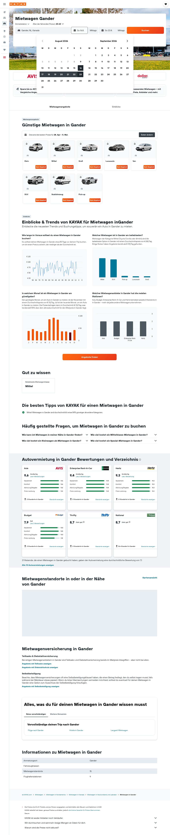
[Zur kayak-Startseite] (18, 4)
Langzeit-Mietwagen (119, 730)
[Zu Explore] (4, 31)
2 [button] (80, 55)
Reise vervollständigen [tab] (36, 714)
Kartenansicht (150, 577)
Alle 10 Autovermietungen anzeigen (38, 565)
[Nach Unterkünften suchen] (4, 17)
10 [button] (42, 68)
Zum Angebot (41, 167)
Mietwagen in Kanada (76, 795)
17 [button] (42, 74)
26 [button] (55, 80)
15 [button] (74, 68)
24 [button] (42, 80)
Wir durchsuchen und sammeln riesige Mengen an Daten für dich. (91, 822)
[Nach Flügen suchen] (4, 12)
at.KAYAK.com (27, 795)
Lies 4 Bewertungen (37, 476)
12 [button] (55, 68)
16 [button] (81, 68)
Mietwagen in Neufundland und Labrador (102, 795)
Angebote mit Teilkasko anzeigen (36, 663)
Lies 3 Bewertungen (83, 476)
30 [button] (80, 80)
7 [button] (67, 61)
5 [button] (55, 61)
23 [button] (80, 74)
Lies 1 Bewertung (128, 476)
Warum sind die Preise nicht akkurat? (91, 827)
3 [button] (42, 61)
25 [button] (49, 80)
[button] (4, 4)
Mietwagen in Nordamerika (56, 795)
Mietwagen (39, 795)
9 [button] (80, 61)
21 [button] (68, 74)
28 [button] (68, 80)
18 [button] (49, 74)
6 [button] (61, 61)
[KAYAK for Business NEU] (4, 42)
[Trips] (4, 49)
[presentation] (140, 459)
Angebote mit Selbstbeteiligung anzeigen (40, 686)
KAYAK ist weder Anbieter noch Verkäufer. (91, 818)
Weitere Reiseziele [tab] (58, 714)
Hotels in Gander (76, 730)
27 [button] (61, 80)
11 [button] (49, 68)
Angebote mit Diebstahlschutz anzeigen (40, 667)
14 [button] (68, 68)
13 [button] (62, 68)
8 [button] (74, 61)
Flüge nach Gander (36, 730)
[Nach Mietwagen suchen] (4, 23)
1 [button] (74, 55)
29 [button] (74, 80)
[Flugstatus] (4, 36)
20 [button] (61, 74)
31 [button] (42, 87)
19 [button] (55, 74)
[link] (90, 357)
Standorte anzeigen (56, 499)
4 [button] (48, 61)
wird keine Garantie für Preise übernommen (84, 810)
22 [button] (74, 74)
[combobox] (22, 24)
